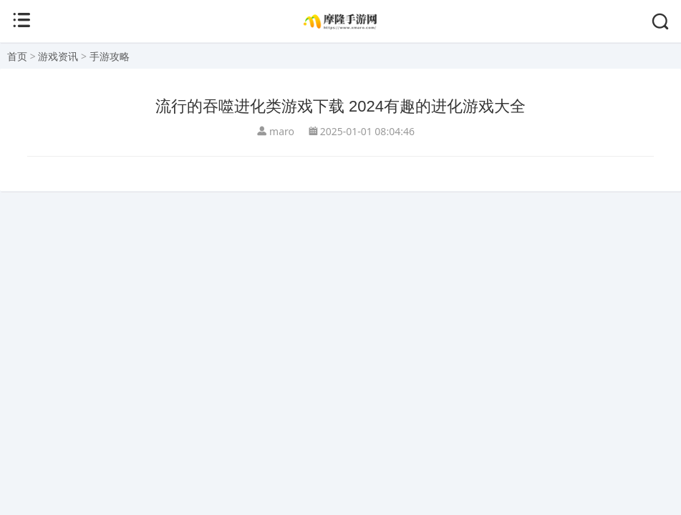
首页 (17, 56)
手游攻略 (110, 56)
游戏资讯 (58, 56)
